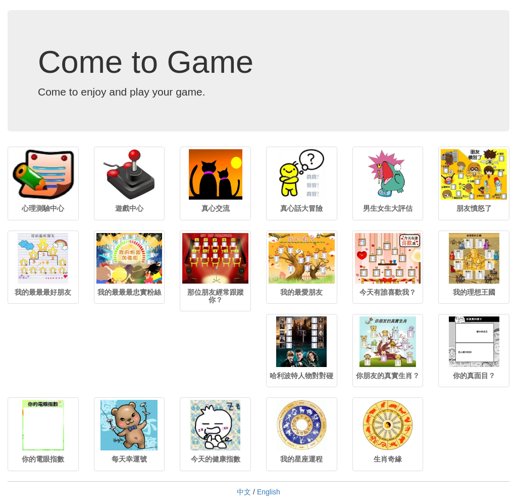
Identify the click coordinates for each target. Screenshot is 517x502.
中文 (244, 492)
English (268, 492)
